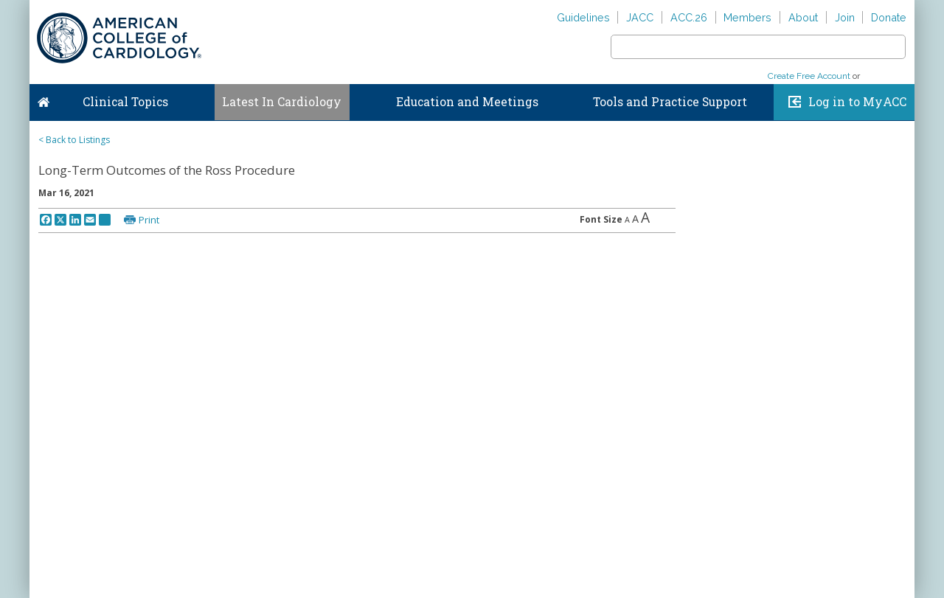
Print (149, 219)
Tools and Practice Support (670, 101)
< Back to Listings (74, 139)
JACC (639, 17)
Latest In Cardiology (281, 101)
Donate (888, 17)
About (803, 17)
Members (747, 17)
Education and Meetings (467, 101)
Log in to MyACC (857, 101)
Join (845, 17)
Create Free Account (809, 76)
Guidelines (583, 17)
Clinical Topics (125, 101)
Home (43, 98)
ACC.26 (688, 17)
